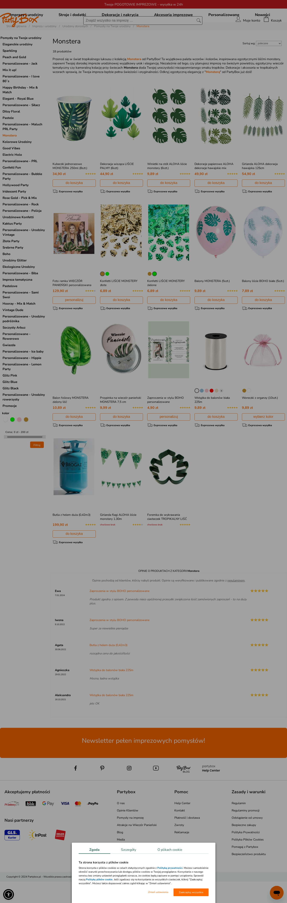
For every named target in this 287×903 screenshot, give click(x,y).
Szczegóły (128, 849)
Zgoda (94, 849)
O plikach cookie (169, 849)
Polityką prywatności (170, 868)
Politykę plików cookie (99, 879)
